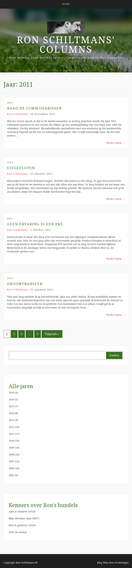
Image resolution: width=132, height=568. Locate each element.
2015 (11, 406)
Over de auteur (18, 532)
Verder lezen (115, 142)
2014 (11, 413)
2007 (11, 461)
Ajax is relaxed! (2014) (22, 511)
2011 (10, 102)
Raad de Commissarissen (34, 108)
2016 (11, 399)
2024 (11, 392)
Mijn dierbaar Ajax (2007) (24, 518)
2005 (11, 475)
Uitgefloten (21, 168)
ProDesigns (122, 562)
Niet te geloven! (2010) (22, 525)
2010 (11, 440)
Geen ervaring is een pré (35, 224)
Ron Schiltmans (17, 114)
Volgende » (52, 334)
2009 (11, 447)
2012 (11, 427)
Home (66, 4)
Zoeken (114, 355)
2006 (11, 468)
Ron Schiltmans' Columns (66, 44)
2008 (11, 454)
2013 (11, 420)
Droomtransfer (25, 284)
